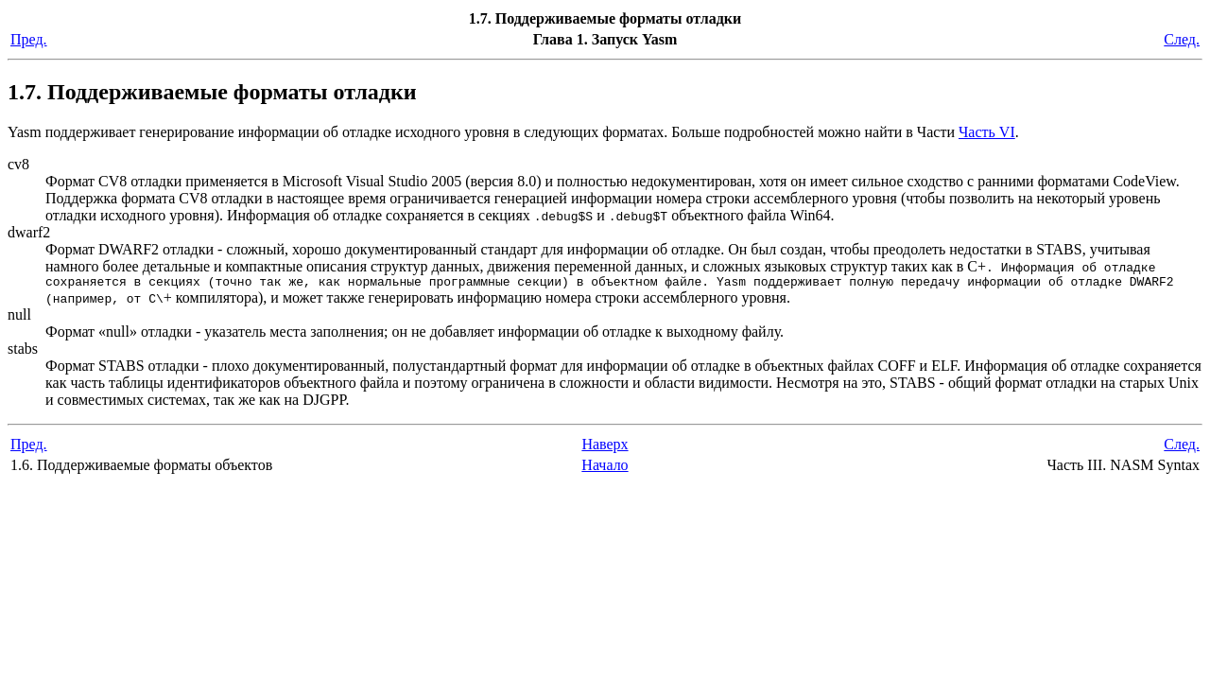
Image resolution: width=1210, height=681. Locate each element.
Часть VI (987, 132)
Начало (604, 468)
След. (1182, 39)
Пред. (28, 39)
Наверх (604, 447)
